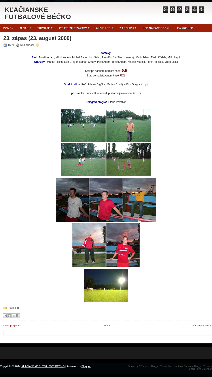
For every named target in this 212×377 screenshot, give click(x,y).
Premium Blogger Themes (198, 366)
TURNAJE (46, 27)
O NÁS (27, 27)
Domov (8, 28)
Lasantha (177, 366)
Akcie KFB (106, 27)
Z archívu (129, 27)
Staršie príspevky (201, 325)
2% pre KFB (185, 28)
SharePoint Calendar (200, 368)
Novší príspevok (12, 325)
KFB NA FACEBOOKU (156, 28)
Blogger (86, 366)
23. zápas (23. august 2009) (37, 38)
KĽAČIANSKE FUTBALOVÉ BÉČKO (38, 13)
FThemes (144, 366)
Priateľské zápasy (76, 27)
